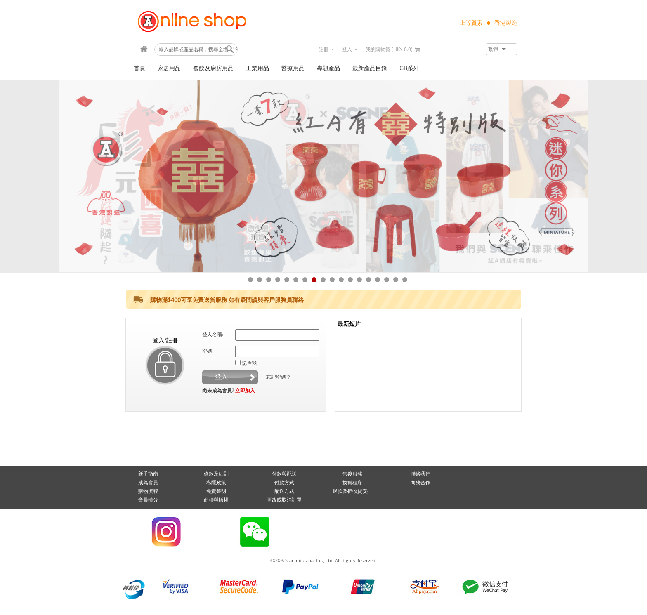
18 (404, 279)
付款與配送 (284, 474)
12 (350, 279)
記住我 (249, 363)
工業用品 (257, 68)
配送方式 (284, 491)
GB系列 (409, 68)
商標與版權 (216, 500)
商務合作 (420, 482)
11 (341, 279)
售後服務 (352, 474)
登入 (347, 49)
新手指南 (148, 474)
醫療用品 (293, 68)
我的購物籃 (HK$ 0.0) (389, 49)
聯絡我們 (420, 474)
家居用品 (169, 68)
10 (332, 279)
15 (377, 279)
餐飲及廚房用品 (213, 68)
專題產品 (328, 68)
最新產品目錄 (369, 68)
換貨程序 (352, 482)
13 (359, 279)
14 (368, 279)
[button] (501, 49)
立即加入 (245, 391)
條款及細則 (216, 474)
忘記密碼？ (278, 377)
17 (395, 279)
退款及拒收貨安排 (352, 491)
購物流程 (148, 491)
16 (386, 279)
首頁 (139, 68)
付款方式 (284, 482)
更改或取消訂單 (284, 500)
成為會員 (148, 482)
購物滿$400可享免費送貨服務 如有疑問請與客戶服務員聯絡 (227, 300)
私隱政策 (216, 482)
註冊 (323, 49)
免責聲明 (216, 491)
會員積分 (148, 500)
